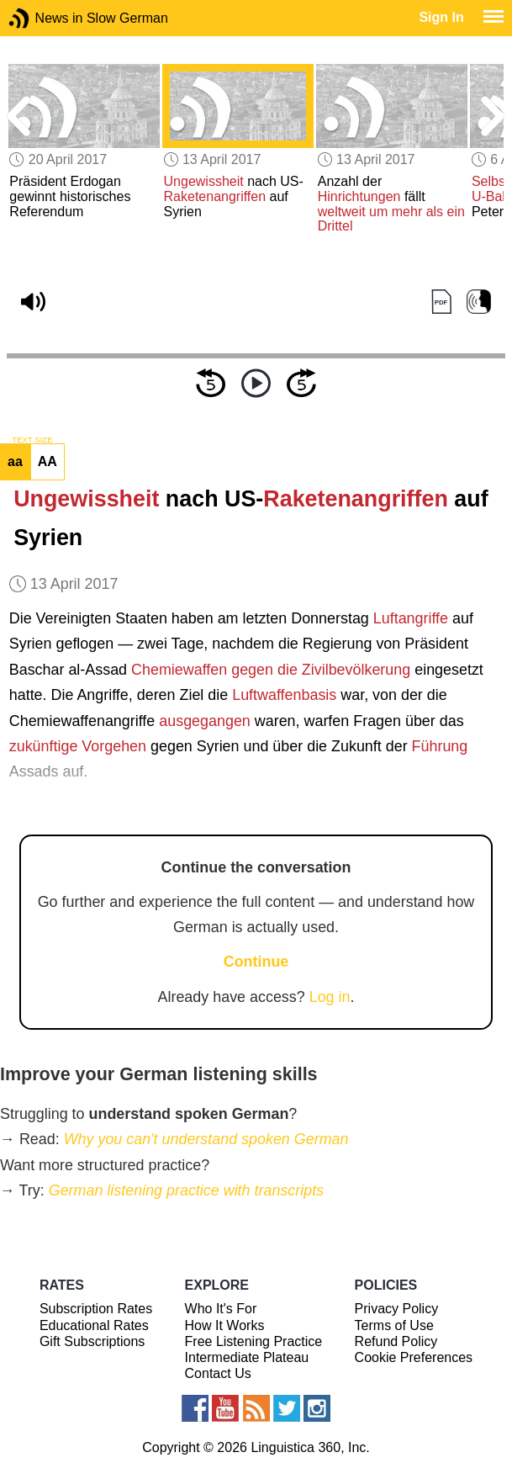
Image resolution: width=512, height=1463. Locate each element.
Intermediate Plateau (247, 1357)
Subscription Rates (96, 1308)
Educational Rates (94, 1325)
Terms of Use (394, 1325)
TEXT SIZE (32, 440)
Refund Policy (396, 1341)
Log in (330, 997)
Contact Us (218, 1373)
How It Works (225, 1325)
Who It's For (221, 1308)
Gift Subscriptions (92, 1341)
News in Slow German (44, 18)
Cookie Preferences (414, 1357)
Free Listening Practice (254, 1341)
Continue (256, 961)
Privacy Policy (397, 1308)
